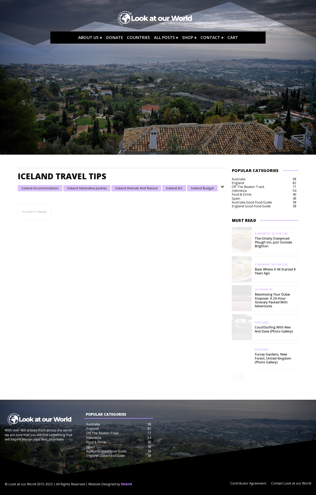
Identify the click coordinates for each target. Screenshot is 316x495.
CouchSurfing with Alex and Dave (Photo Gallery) (274, 329)
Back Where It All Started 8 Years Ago (275, 271)
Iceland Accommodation (40, 188)
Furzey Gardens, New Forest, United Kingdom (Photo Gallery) (273, 358)
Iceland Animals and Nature (136, 188)
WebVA (126, 484)
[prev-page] (234, 376)
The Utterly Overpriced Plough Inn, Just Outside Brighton (273, 242)
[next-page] (240, 376)
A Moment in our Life (271, 233)
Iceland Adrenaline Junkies (86, 188)
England (261, 322)
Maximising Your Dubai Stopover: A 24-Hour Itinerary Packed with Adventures (272, 300)
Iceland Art (174, 188)
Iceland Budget (202, 188)
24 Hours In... (265, 289)
